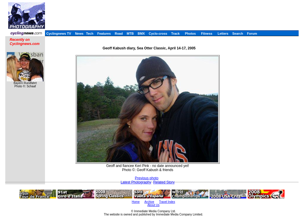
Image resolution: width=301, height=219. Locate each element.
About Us (153, 205)
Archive (149, 201)
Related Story (164, 182)
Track (175, 33)
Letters (223, 33)
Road (119, 33)
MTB (130, 33)
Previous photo (146, 178)
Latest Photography (136, 182)
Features (104, 33)
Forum (252, 33)
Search (237, 33)
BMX (141, 33)
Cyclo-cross (158, 33)
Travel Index (167, 201)
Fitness (207, 33)
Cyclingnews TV (58, 33)
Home (136, 201)
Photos (190, 33)
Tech (89, 33)
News (79, 33)
